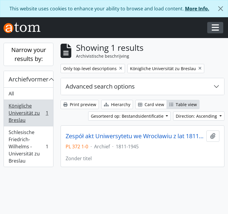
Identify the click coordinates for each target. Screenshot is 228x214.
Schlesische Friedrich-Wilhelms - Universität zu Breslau (28, 146)
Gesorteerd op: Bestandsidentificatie (128, 116)
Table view (183, 104)
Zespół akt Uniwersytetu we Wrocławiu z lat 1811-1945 (135, 136)
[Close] (220, 8)
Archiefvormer (28, 79)
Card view (151, 104)
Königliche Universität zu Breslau (28, 113)
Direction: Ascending (197, 116)
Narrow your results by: (28, 54)
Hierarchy (117, 104)
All (11, 93)
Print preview (79, 104)
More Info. (197, 8)
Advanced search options (100, 86)
